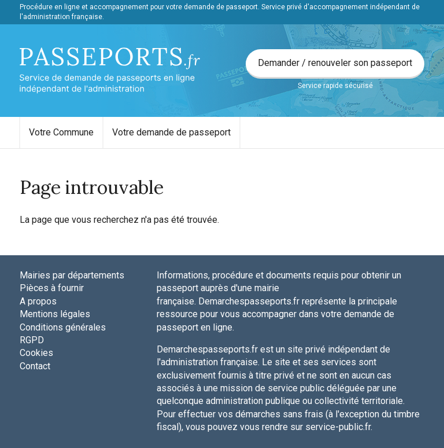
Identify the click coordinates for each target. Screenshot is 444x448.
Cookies (36, 352)
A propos (38, 301)
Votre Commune (61, 132)
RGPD (32, 340)
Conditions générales (63, 327)
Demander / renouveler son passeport (335, 62)
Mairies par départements (72, 275)
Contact (35, 366)
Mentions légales (55, 314)
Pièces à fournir (52, 287)
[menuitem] (61, 132)
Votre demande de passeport (171, 132)
